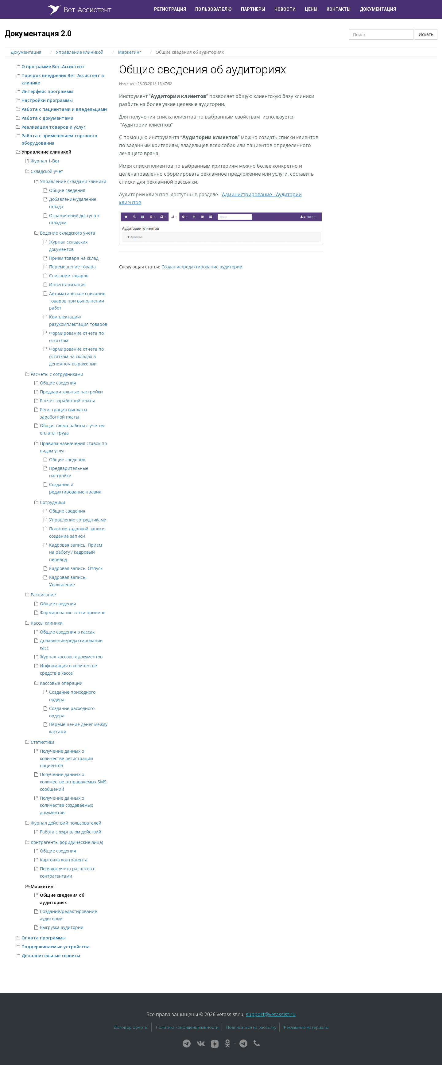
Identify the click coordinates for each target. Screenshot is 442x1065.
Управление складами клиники (73, 181)
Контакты (339, 9)
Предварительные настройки (71, 392)
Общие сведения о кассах (67, 632)
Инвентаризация (67, 284)
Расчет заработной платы (67, 401)
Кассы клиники (47, 623)
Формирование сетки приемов (72, 612)
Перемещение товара (72, 267)
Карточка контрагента (63, 860)
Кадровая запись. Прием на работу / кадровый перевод (75, 552)
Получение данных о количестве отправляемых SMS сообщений (73, 781)
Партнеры (253, 9)
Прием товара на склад (74, 258)
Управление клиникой (46, 152)
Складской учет (47, 171)
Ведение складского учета (67, 233)
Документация (378, 9)
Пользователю (213, 9)
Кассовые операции (61, 683)
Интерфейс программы (47, 91)
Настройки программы (47, 100)
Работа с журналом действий (70, 832)
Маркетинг (43, 886)
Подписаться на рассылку (251, 1027)
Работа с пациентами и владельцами (64, 109)
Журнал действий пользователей (66, 823)
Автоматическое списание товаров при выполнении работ (77, 301)
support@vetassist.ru (271, 1014)
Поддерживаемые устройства (55, 947)
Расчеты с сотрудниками (57, 374)
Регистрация (170, 9)
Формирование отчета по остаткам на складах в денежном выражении (76, 356)
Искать (426, 34)
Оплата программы (43, 938)
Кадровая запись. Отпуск (76, 568)
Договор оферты (131, 1027)
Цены (311, 9)
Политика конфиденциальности (187, 1027)
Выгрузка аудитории (61, 927)
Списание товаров (68, 276)
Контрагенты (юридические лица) (67, 842)
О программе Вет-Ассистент (53, 66)
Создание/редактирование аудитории (201, 267)
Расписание (43, 595)
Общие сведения (67, 190)
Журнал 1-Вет (45, 161)
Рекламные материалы (306, 1027)
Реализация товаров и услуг (53, 127)
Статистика (43, 742)
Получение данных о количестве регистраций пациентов (66, 758)
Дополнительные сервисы (50, 955)
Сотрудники (52, 502)
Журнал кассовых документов (71, 657)
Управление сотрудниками (78, 520)
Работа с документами (47, 118)
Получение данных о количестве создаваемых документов (66, 805)
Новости (285, 9)
